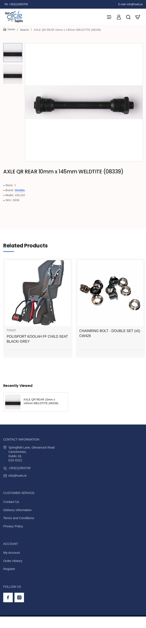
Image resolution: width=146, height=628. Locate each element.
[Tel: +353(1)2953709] (16, 4)
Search (24, 29)
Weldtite (20, 190)
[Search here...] (128, 17)
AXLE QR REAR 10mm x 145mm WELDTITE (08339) (41, 401)
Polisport (11, 330)
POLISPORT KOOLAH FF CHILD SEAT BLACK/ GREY (37, 339)
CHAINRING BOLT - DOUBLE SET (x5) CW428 (109, 333)
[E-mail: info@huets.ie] (130, 4)
